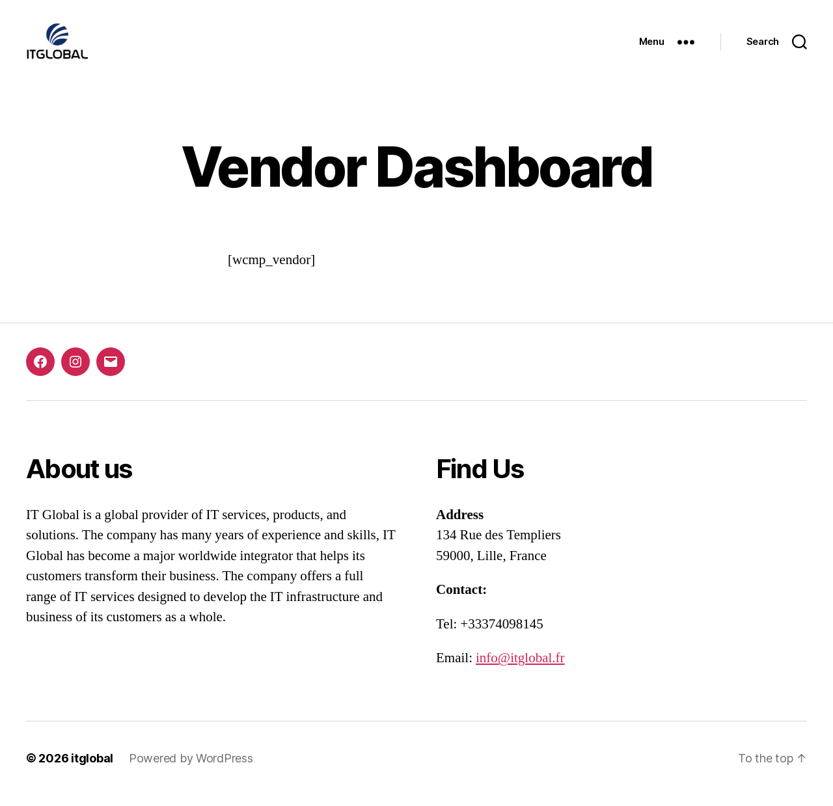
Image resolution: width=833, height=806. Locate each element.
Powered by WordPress (191, 769)
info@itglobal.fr (520, 669)
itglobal (92, 769)
